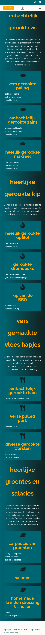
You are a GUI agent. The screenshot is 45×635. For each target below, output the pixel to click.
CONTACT (9, 8)
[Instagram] (40, 2)
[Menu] (40, 7)
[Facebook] (35, 2)
